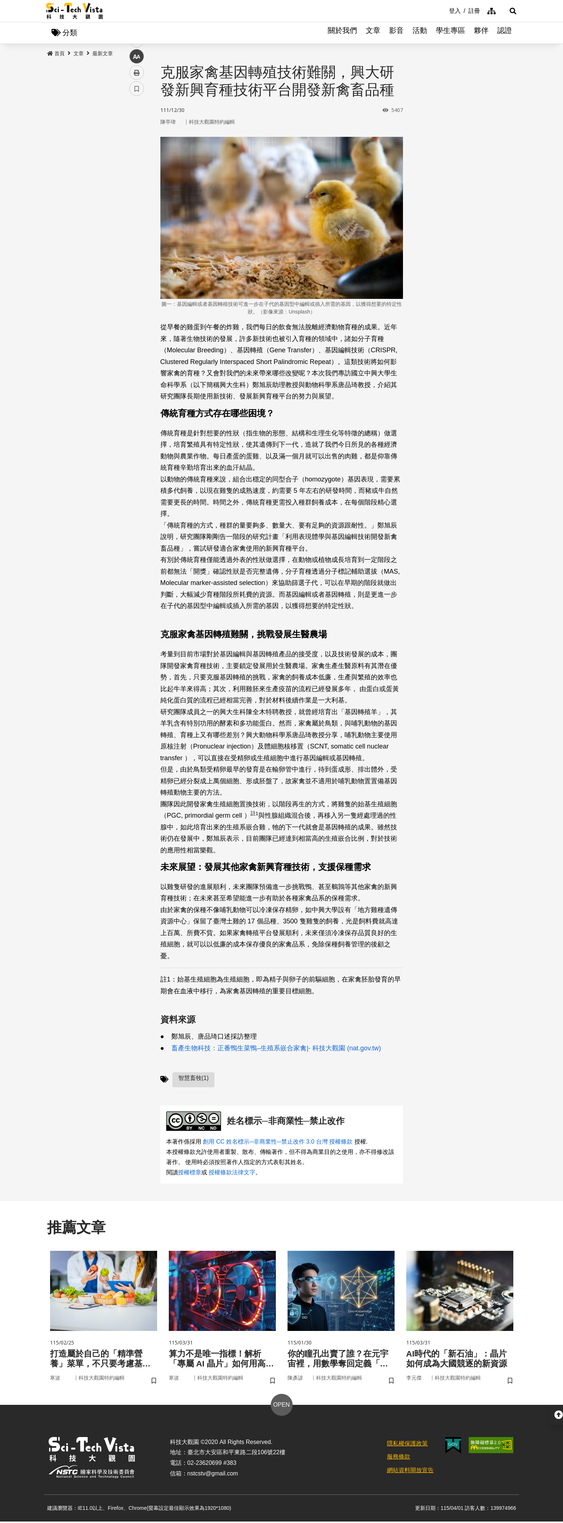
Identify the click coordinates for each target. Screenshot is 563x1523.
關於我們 (342, 33)
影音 (396, 33)
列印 (136, 204)
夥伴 (481, 33)
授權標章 (189, 1173)
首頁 (56, 54)
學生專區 (450, 33)
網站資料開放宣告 (410, 1472)
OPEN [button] (281, 1406)
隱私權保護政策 (407, 1445)
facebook (137, 140)
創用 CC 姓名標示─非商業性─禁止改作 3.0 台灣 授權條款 (278, 1142)
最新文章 (102, 54)
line (134, 172)
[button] (508, 11)
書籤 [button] (136, 220)
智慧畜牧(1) (193, 1078)
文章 (373, 33)
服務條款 (398, 1458)
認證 (504, 33)
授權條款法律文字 (232, 1173)
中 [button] (137, 188)
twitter (137, 156)
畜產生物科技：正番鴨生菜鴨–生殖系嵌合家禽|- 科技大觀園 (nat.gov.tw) (276, 1048)
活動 (419, 33)
